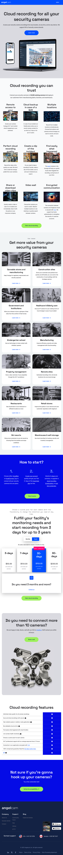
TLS (55, 210)
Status (20, 852)
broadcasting (49, 483)
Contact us (31, 589)
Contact (4, 824)
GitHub (14, 826)
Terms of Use (27, 852)
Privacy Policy (36, 852)
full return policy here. (30, 749)
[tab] (28, 539)
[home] (6, 2)
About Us (4, 817)
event (49, 166)
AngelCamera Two (11, 478)
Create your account (31, 476)
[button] (58, 2)
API (4, 752)
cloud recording (51, 481)
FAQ (13, 823)
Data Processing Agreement (49, 852)
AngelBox (16, 476)
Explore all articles (28, 817)
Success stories (6, 821)
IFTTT (14, 829)
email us (39, 630)
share (53, 476)
